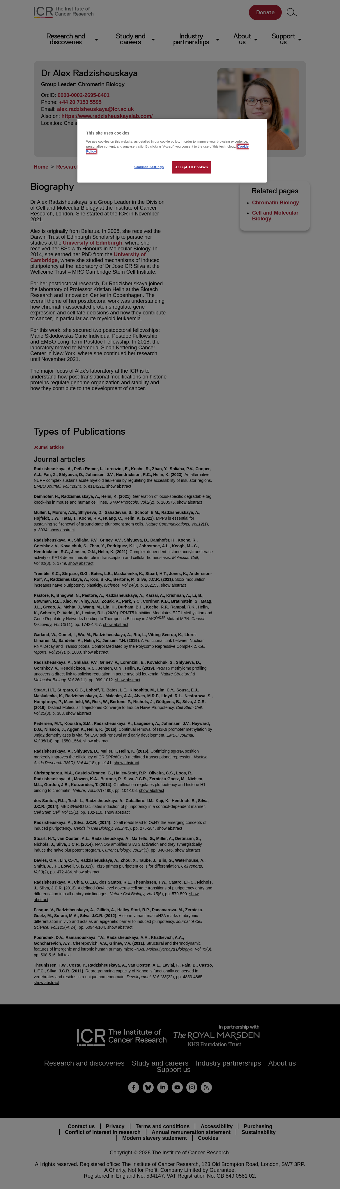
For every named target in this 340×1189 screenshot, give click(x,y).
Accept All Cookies (191, 167)
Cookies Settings (149, 167)
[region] (172, 151)
